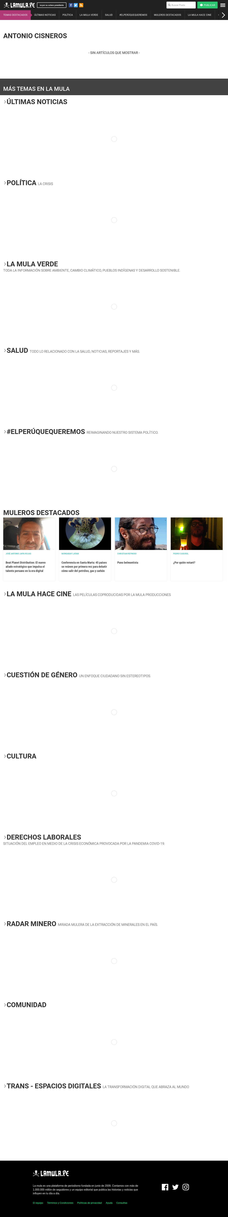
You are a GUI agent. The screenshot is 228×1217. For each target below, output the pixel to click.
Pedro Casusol (181, 554)
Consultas (121, 1202)
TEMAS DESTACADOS (15, 14)
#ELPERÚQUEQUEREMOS (133, 14)
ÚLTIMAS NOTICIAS (45, 14)
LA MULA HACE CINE (199, 14)
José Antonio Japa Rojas (18, 554)
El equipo (38, 1202)
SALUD (109, 14)
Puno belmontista (127, 562)
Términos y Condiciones (60, 1202)
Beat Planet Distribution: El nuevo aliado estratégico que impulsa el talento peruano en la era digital (26, 566)
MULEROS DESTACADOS (167, 14)
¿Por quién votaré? (184, 562)
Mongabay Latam (70, 554)
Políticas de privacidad (89, 1202)
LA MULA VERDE (89, 14)
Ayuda (109, 1202)
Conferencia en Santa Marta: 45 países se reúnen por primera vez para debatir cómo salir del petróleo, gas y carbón (84, 566)
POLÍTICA (67, 14)
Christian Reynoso (126, 554)
